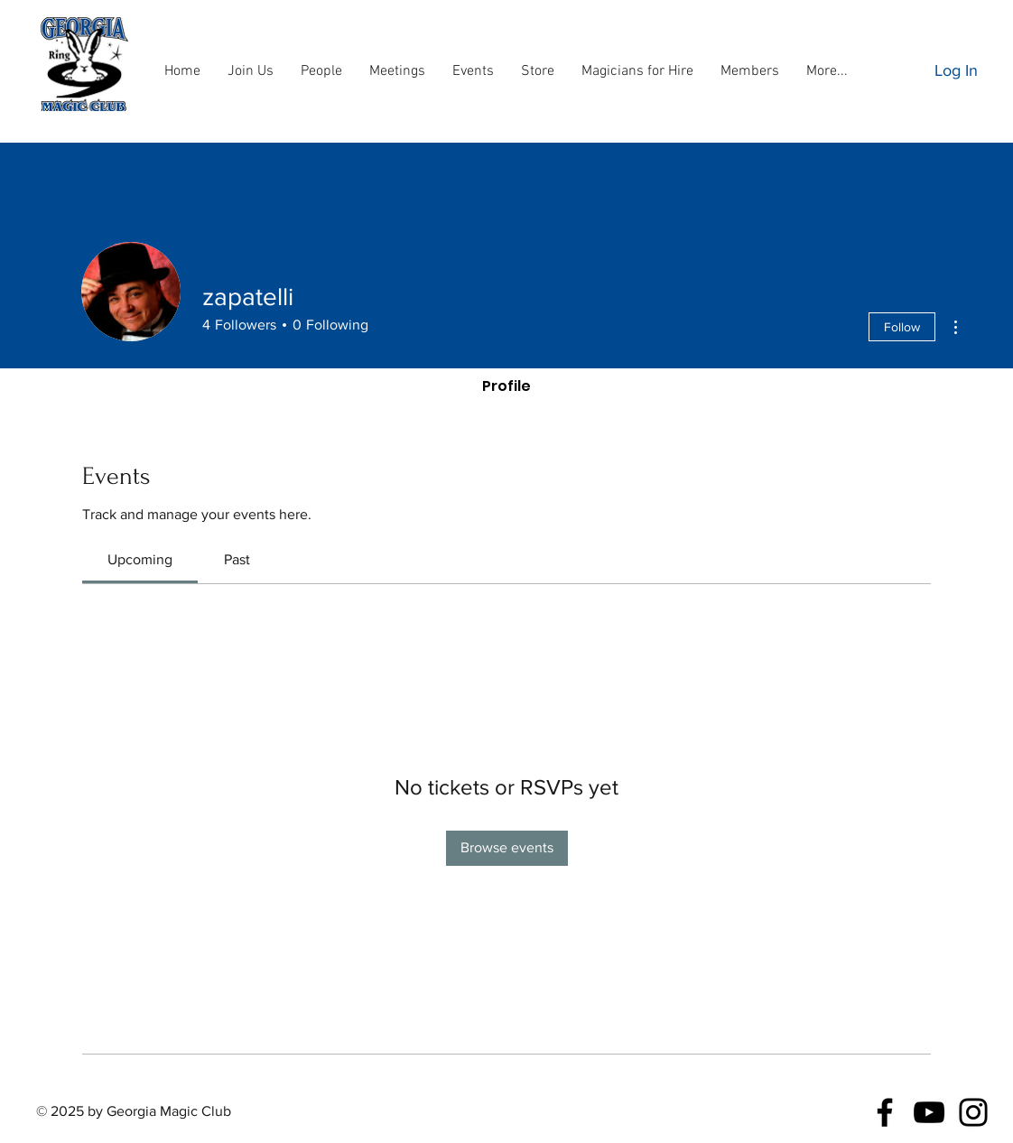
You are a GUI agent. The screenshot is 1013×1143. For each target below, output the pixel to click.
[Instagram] (973, 1112)
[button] (321, 72)
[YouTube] (929, 1112)
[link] (139, 559)
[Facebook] (885, 1112)
